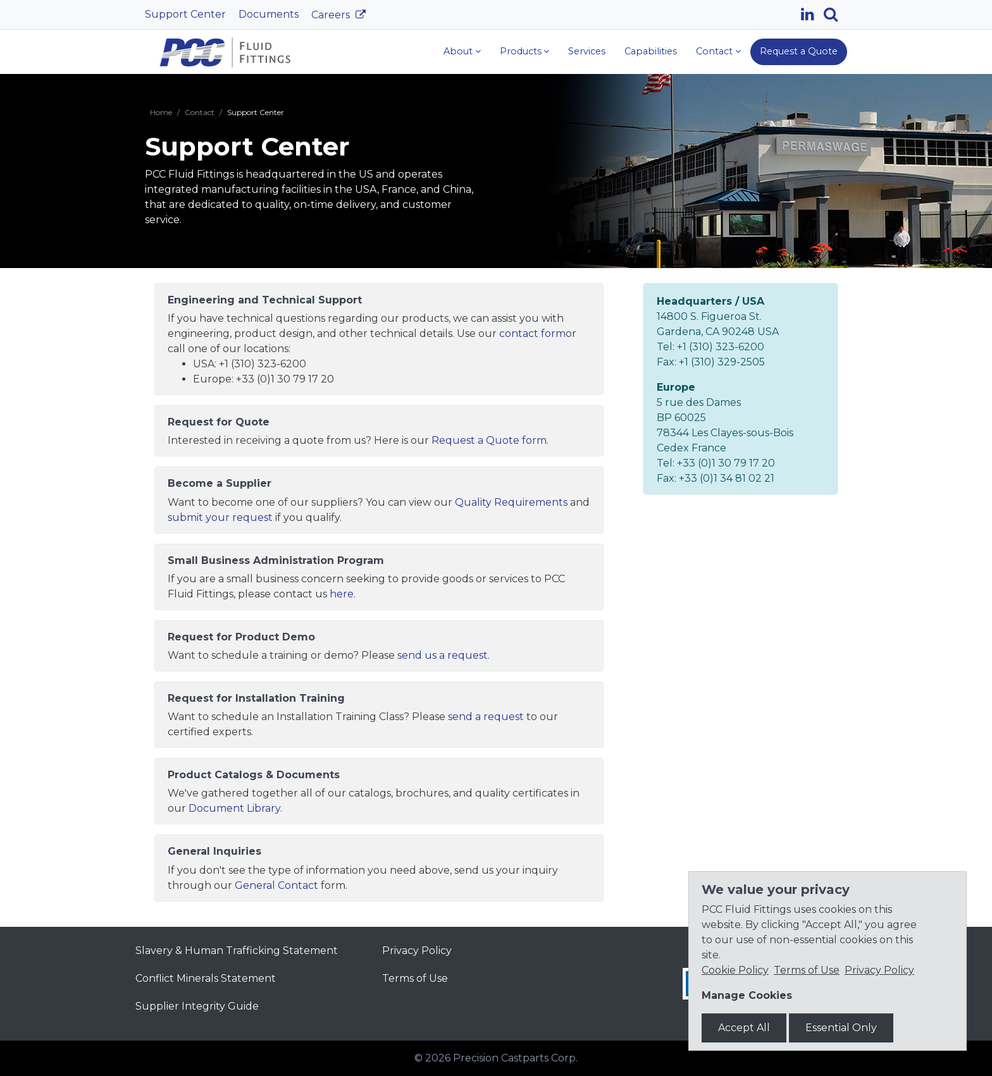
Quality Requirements (511, 502)
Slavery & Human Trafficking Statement (236, 951)
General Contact (276, 885)
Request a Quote (799, 51)
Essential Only (841, 1028)
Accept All (744, 1028)
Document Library (234, 808)
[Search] (835, 14)
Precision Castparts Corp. (515, 1058)
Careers (331, 15)
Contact (714, 51)
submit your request (220, 517)
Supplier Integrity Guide (197, 1006)
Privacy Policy (417, 951)
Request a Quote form (489, 440)
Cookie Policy (735, 970)
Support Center (185, 14)
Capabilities (650, 51)
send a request (486, 717)
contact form (532, 333)
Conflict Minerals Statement (205, 978)
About (458, 51)
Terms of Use (415, 978)
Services (586, 51)
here (342, 594)
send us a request (442, 655)
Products (521, 51)
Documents (269, 14)
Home (161, 112)
